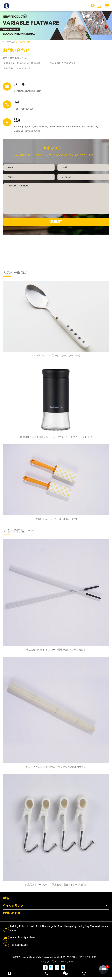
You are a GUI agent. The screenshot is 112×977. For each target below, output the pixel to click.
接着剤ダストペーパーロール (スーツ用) (56, 519)
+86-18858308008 (24, 109)
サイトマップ (42, 961)
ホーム (10, 42)
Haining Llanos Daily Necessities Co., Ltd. (41, 957)
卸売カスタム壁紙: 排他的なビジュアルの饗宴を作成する (56, 767)
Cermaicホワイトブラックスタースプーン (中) (56, 356)
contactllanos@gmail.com (27, 91)
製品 (6, 898)
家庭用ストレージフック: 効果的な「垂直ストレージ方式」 (56, 885)
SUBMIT (56, 221)
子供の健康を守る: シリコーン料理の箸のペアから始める (56, 650)
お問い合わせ (23, 42)
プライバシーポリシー (62, 961)
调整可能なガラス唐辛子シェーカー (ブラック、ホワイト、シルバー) (56, 437)
